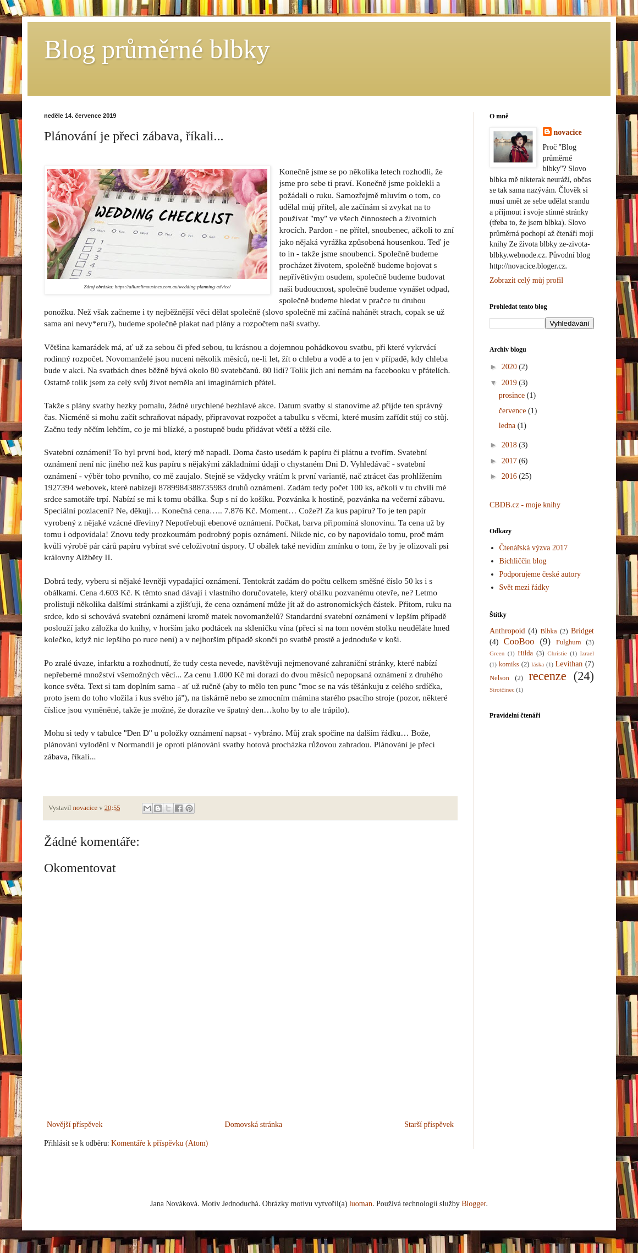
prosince (513, 395)
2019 (510, 383)
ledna (508, 426)
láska (537, 664)
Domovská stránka (254, 1124)
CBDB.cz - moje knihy (525, 505)
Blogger (473, 1204)
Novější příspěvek (74, 1124)
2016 (510, 476)
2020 (510, 367)
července (513, 411)
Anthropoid (507, 631)
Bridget (582, 631)
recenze (547, 676)
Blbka (548, 631)
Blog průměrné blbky (157, 49)
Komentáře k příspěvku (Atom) (159, 1143)
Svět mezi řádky (524, 587)
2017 (510, 461)
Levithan (569, 664)
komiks (509, 664)
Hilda (525, 653)
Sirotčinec (502, 689)
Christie (556, 653)
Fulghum (568, 642)
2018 (510, 445)
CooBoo (519, 641)
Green (497, 653)
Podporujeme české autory (540, 574)
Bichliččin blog (523, 561)
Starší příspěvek (429, 1124)
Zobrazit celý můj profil (526, 280)
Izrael (587, 653)
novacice (568, 132)
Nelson (499, 678)
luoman (360, 1204)
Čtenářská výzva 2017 (533, 548)
